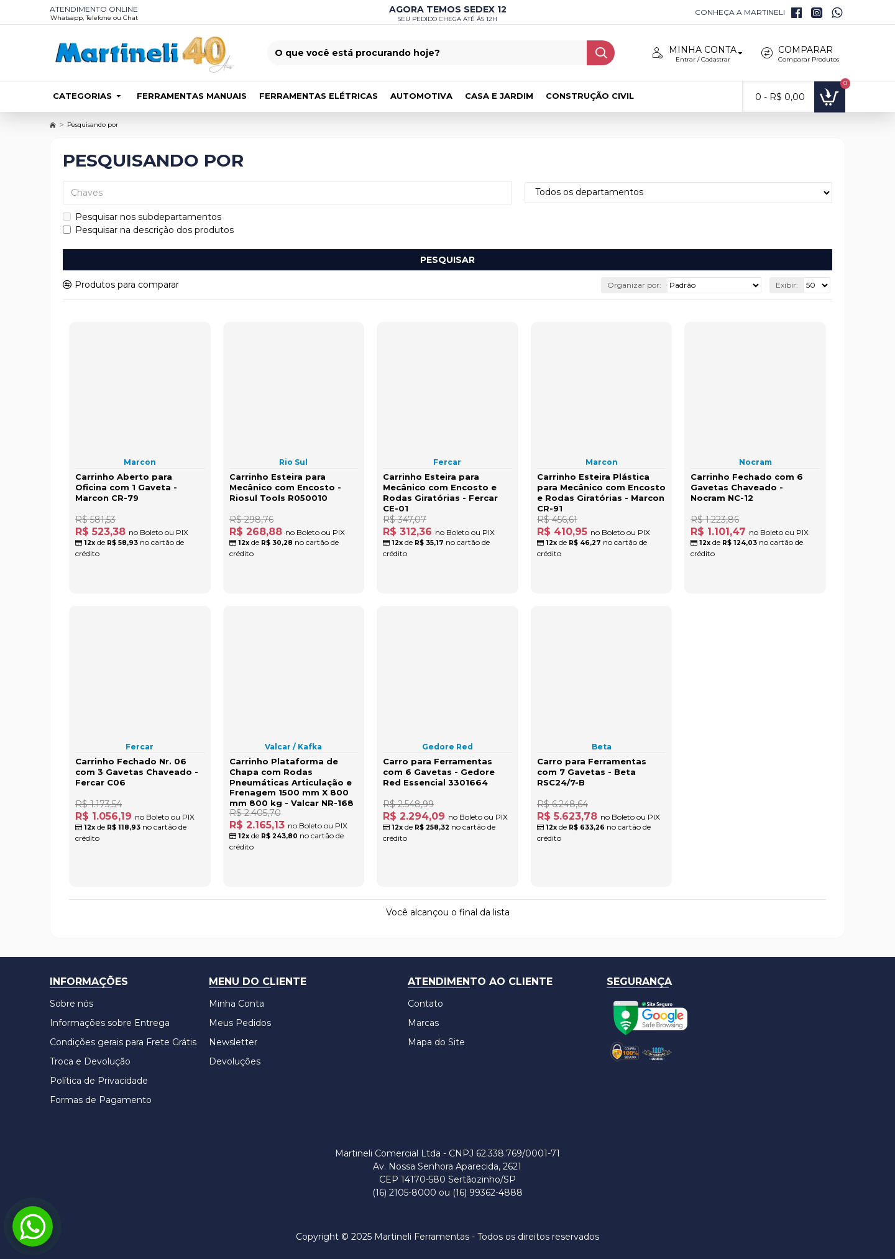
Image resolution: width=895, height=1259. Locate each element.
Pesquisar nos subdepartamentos (142, 216)
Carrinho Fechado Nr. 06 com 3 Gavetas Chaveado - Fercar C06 (136, 771)
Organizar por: (634, 285)
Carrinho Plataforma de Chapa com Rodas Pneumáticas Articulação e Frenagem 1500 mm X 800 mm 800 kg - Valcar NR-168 (291, 782)
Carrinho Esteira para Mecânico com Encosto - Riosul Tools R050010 (285, 487)
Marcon (140, 462)
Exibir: (787, 285)
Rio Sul (293, 462)
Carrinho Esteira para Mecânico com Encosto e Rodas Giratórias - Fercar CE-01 (440, 492)
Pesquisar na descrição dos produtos (148, 230)
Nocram (755, 462)
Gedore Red (447, 746)
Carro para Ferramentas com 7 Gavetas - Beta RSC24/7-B (591, 771)
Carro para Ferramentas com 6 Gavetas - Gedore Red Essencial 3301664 (439, 771)
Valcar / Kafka (293, 746)
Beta (602, 746)
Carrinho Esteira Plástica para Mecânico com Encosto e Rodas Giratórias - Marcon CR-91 (601, 492)
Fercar (447, 462)
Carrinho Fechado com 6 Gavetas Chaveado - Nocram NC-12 (747, 487)
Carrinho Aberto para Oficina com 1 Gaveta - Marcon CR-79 (126, 487)
